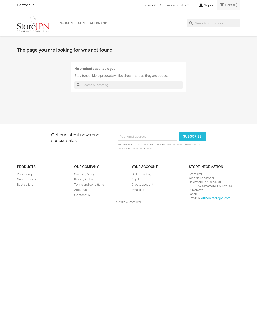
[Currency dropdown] (183, 5)
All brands (100, 23)
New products (27, 179)
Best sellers (25, 184)
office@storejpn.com (215, 198)
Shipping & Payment (88, 174)
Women (66, 23)
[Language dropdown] (149, 5)
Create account (142, 184)
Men (81, 23)
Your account (145, 166)
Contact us (25, 5)
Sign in (136, 179)
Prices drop (25, 174)
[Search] (213, 23)
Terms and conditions (89, 184)
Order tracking (142, 174)
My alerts (138, 190)
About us (80, 190)
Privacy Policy (83, 179)
